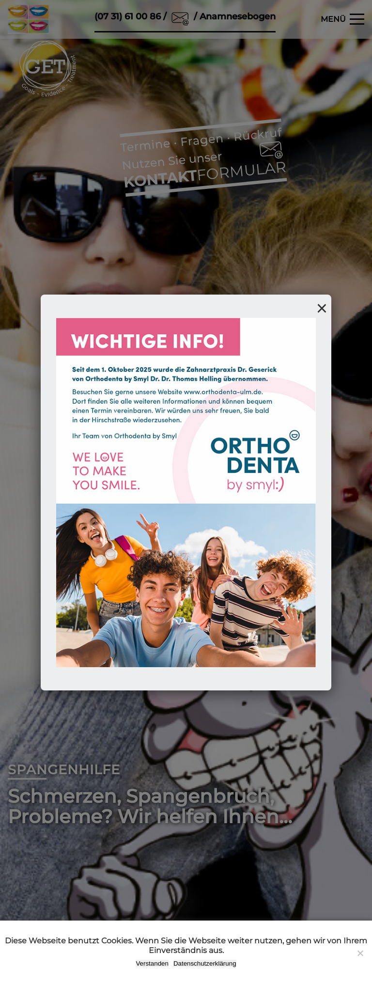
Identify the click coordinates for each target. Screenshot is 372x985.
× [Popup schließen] (321, 308)
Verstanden (152, 963)
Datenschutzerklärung (204, 963)
